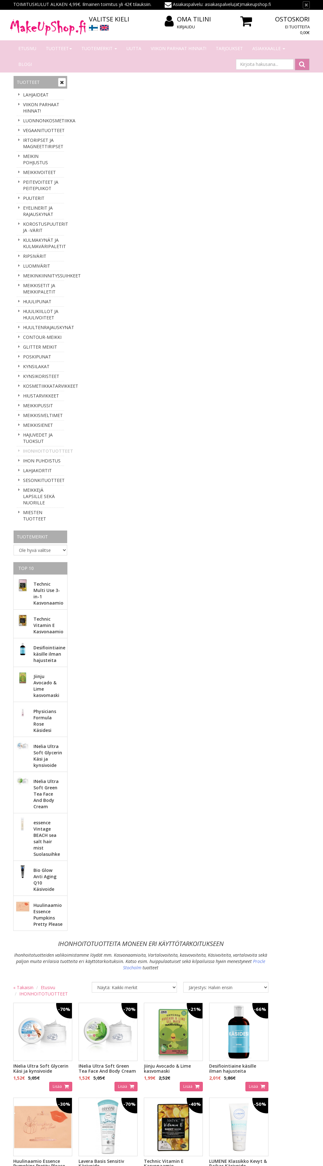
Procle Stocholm (202, 106)
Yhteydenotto (28, 1073)
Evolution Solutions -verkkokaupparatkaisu (269, 1156)
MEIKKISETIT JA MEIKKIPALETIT (39, 288)
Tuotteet (59, 48)
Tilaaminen (86, 1054)
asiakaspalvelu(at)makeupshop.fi (201, 986)
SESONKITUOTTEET (43, 480)
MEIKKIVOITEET (39, 172)
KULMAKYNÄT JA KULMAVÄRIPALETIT (43, 243)
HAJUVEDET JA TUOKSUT (38, 438)
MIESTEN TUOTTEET (34, 515)
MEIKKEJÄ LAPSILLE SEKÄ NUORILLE (39, 496)
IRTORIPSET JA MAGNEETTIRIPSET (43, 143)
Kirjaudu (186, 27)
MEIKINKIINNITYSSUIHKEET (43, 276)
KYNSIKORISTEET (41, 376)
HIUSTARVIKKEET (41, 396)
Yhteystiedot (27, 1063)
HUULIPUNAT (37, 302)
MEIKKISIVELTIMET (43, 415)
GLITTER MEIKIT (40, 347)
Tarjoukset (229, 48)
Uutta (133, 48)
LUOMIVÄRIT (36, 266)
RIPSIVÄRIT (34, 256)
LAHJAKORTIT (37, 470)
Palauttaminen (89, 1101)
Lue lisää (294, 1013)
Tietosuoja (86, 1091)
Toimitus (84, 1073)
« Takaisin (84, 126)
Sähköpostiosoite (36, 989)
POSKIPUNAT (37, 357)
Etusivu (27, 48)
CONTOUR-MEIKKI (42, 337)
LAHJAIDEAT (36, 95)
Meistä (21, 1054)
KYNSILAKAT (36, 366)
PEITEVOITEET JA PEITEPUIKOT (40, 185)
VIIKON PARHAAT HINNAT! (178, 48)
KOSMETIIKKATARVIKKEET (43, 386)
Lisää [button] (114, 225)
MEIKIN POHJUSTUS (35, 159)
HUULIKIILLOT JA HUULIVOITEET (40, 314)
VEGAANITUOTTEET (43, 130)
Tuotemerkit (99, 48)
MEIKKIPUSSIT (38, 406)
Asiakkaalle (268, 48)
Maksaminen (88, 1063)
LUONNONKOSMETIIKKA (43, 121)
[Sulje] (306, 5)
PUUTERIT (33, 198)
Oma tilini (188, 19)
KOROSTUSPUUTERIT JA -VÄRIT (43, 227)
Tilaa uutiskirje (35, 1015)
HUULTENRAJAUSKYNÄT (43, 327)
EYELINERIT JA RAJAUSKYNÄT (38, 211)
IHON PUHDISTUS (42, 461)
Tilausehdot (87, 1082)
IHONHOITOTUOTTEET (43, 451)
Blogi (25, 64)
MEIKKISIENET (38, 425)
